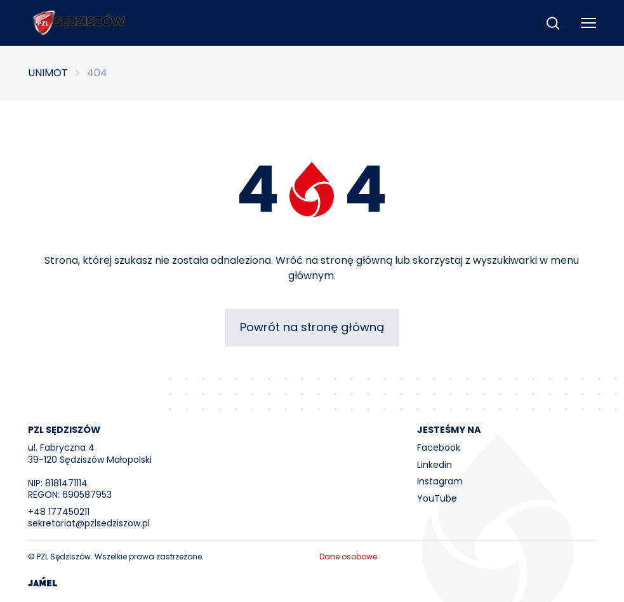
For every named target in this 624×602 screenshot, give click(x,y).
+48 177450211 (59, 511)
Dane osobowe (348, 556)
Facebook (438, 447)
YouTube (437, 498)
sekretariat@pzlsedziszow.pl (89, 523)
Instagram (440, 481)
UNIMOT (48, 73)
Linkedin (434, 464)
